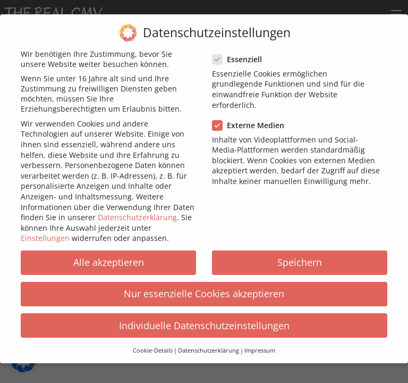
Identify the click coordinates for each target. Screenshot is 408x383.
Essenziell (240, 52)
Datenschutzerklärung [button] (208, 343)
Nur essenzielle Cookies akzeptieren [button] (204, 286)
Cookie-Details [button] (153, 343)
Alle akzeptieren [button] (108, 254)
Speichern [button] (299, 254)
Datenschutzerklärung (137, 210)
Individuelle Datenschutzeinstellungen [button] (204, 318)
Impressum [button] (259, 343)
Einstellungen (45, 231)
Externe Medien (251, 118)
